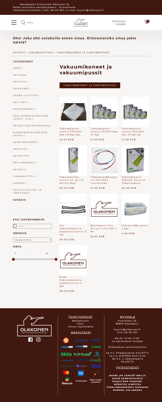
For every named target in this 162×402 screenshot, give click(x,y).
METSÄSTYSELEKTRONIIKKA (31, 126)
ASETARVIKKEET (24, 109)
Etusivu (19, 52)
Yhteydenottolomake (27, 10)
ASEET (17, 68)
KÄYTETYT (19, 82)
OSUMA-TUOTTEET (25, 95)
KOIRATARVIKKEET (25, 142)
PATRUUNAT (21, 89)
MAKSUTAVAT (81, 332)
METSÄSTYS (21, 156)
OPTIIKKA (19, 75)
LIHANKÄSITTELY (24, 176)
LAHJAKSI (19, 183)
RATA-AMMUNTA (24, 163)
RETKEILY (19, 169)
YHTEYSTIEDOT (127, 367)
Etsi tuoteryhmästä (29, 219)
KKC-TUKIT (20, 102)
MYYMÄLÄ (127, 317)
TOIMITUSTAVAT (80, 317)
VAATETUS (20, 149)
